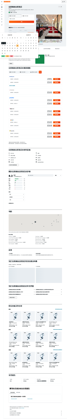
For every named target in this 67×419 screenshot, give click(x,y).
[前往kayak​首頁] (7, 1)
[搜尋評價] (41, 175)
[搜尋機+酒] (1, 11)
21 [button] (29, 33)
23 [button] (16, 35)
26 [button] (24, 35)
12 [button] (24, 30)
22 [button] (31, 33)
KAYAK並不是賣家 (36, 411)
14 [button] (29, 30)
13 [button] (26, 30)
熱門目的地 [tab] (18, 392)
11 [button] (21, 30)
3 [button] (45, 25)
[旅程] (1, 22)
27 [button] (26, 35)
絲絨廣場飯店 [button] (11, 321)
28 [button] (29, 35)
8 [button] (40, 28)
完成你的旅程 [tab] (12, 392)
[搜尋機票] (1, 5)
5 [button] (50, 25)
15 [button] (31, 30)
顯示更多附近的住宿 (58, 309)
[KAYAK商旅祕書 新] (1, 19)
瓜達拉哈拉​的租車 (14, 398)
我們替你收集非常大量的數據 (36, 413)
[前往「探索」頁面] (1, 14)
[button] (2, 1)
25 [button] (21, 35)
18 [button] (21, 33)
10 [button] (19, 30)
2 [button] (16, 28)
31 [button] (19, 38)
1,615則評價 (15, 12)
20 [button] (26, 33)
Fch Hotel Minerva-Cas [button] (53, 321)
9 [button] (16, 30)
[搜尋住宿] (1, 7)
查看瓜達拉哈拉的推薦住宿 (57, 349)
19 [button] (24, 33)
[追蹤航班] (1, 17)
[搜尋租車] (1, 9)
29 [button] (31, 35)
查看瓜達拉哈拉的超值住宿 (57, 329)
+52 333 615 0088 (12, 10)
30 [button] (16, 38)
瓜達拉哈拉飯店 (29, 398)
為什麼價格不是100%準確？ (36, 415)
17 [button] (19, 33)
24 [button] (19, 35)
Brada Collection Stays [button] (13, 362)
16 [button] (16, 33)
